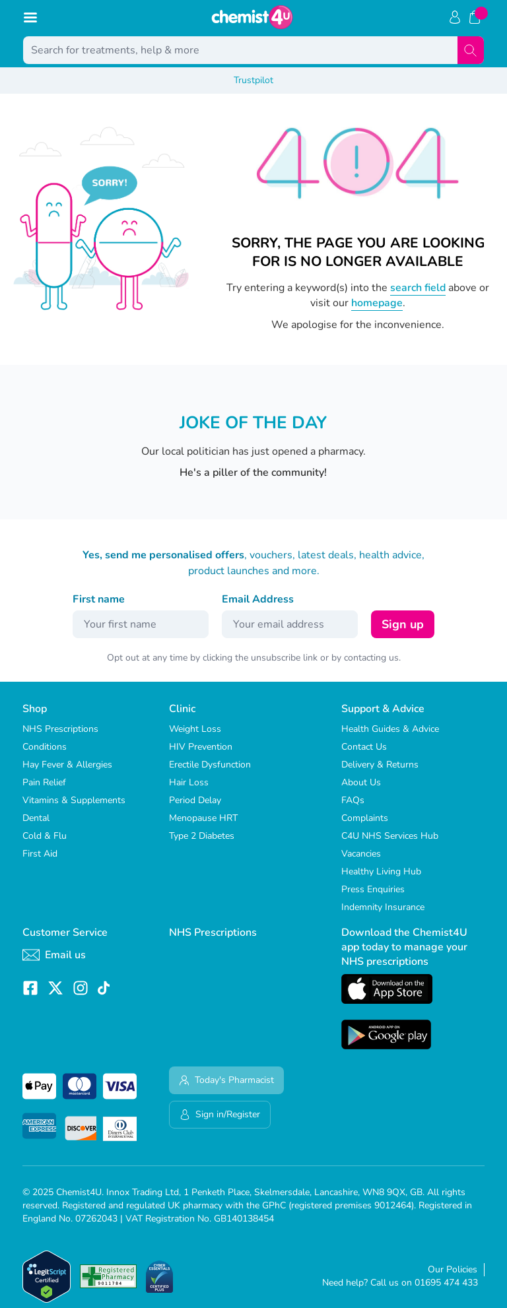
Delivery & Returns (380, 764)
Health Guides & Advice (390, 729)
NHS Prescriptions (60, 729)
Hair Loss (189, 782)
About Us (361, 782)
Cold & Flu (44, 836)
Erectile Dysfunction (210, 764)
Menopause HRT (203, 818)
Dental (36, 818)
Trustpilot (253, 80)
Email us (54, 955)
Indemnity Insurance (382, 907)
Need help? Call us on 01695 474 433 (400, 1282)
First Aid (39, 853)
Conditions (44, 746)
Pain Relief (44, 782)
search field (418, 287)
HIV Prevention (200, 746)
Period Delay (195, 800)
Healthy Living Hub (381, 871)
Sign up (403, 624)
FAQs (352, 800)
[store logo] (252, 17)
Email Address (258, 599)
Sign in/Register (220, 1114)
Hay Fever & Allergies (67, 764)
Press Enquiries (373, 889)
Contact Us (364, 746)
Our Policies (452, 1269)
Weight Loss (195, 729)
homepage (377, 303)
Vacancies (361, 853)
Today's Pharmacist (226, 1080)
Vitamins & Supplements (73, 800)
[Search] (470, 50)
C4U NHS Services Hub (389, 836)
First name (99, 599)
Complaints (364, 818)
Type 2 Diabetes (201, 836)
